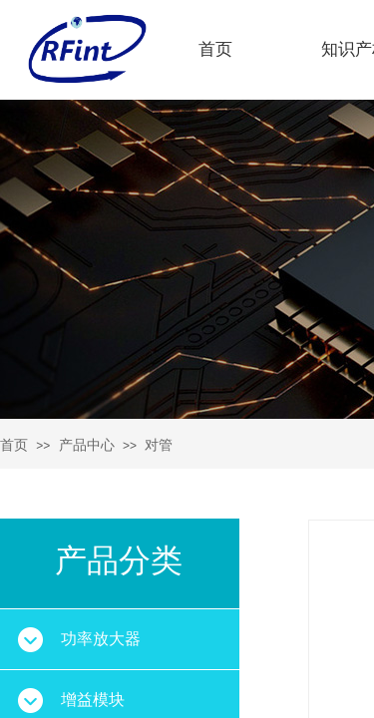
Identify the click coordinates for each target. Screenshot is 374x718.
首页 (215, 49)
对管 (159, 445)
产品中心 (87, 445)
